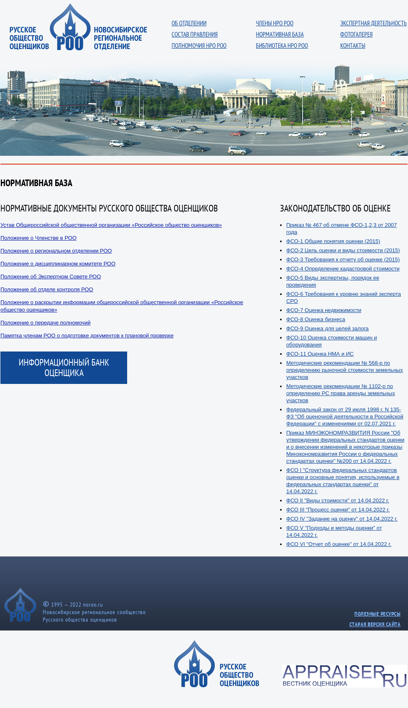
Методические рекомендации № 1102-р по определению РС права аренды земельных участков (340, 393)
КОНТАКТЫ (352, 45)
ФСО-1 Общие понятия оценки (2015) (333, 241)
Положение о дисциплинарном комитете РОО (58, 264)
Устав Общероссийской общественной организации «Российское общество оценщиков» (111, 225)
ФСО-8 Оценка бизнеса (315, 319)
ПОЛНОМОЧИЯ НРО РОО (199, 45)
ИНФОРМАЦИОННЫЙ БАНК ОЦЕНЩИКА (64, 367)
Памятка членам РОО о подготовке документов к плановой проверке (87, 335)
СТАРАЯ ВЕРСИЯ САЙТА (375, 624)
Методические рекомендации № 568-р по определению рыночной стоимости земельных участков (344, 370)
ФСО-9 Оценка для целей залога (327, 328)
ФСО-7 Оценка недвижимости (323, 310)
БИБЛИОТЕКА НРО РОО (282, 45)
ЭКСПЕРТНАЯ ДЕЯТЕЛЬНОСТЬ (373, 23)
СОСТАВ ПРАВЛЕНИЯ (195, 34)
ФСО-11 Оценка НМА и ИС (320, 354)
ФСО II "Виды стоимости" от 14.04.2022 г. (337, 500)
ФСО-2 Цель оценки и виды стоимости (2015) (343, 250)
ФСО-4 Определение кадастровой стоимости (343, 269)
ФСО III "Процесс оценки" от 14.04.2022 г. (338, 509)
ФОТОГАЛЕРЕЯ (356, 34)
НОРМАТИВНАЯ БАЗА (280, 34)
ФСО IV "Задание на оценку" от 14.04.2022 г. (342, 519)
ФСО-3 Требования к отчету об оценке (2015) (343, 259)
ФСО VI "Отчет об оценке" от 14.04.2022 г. (338, 544)
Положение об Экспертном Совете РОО (50, 276)
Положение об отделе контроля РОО (46, 289)
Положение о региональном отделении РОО (56, 251)
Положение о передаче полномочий (45, 323)
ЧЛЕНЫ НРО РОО (274, 23)
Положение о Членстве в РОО (38, 238)
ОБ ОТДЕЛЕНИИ (189, 23)
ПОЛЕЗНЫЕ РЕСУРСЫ (377, 613)
